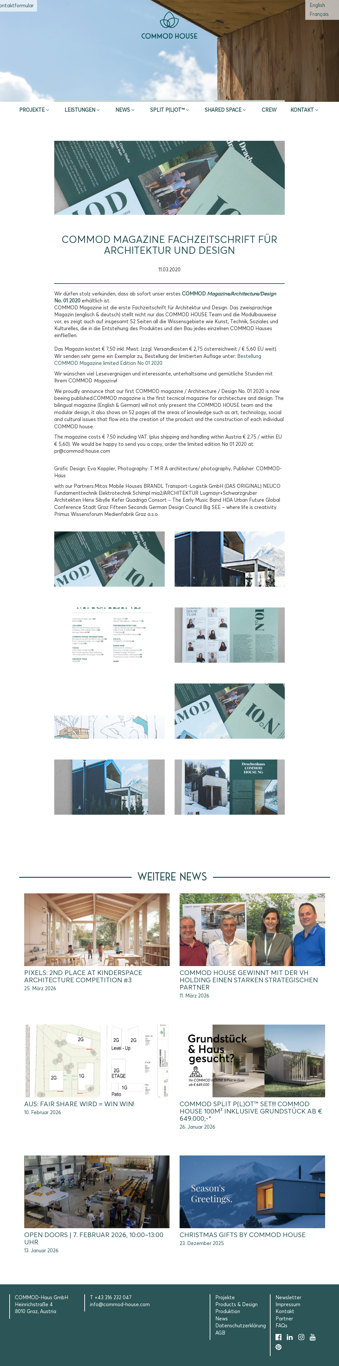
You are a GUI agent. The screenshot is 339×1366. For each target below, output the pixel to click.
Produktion (227, 1311)
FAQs (281, 1325)
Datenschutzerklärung (240, 1325)
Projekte (32, 110)
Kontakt (302, 110)
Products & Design (236, 1304)
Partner (284, 1318)
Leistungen (79, 110)
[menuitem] (317, 5)
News (122, 110)
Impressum (287, 1304)
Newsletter (288, 1297)
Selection (249, 94)
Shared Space (223, 110)
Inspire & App (89, 94)
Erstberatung (169, 94)
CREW (269, 110)
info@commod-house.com (120, 1304)
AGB (220, 1333)
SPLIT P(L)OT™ (167, 110)
